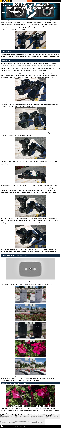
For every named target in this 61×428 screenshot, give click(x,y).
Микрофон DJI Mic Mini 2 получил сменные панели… (52, 415)
